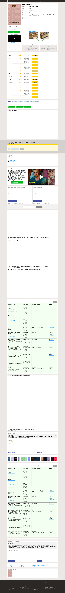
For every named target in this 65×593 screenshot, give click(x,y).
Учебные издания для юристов (50, 588)
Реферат (30, 20)
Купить (14, 32)
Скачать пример (27, 106)
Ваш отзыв (10, 440)
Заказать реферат (11, 106)
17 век (22, 1)
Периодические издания (49, 587)
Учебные (46, 586)
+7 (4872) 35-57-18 (51, 346)
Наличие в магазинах (12, 162)
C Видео (51, 1)
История (8, 585)
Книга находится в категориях (14, 165)
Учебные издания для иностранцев (37, 588)
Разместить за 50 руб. (12, 201)
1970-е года (11, 566)
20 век (33, 1)
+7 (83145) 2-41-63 (51, 332)
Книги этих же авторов (13, 157)
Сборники (8, 589)
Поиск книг (17, 1)
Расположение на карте (11, 309)
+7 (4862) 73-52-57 (51, 326)
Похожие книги (11, 161)
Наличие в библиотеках (13, 159)
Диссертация (43, 20)
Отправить (40, 452)
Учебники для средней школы (24, 588)
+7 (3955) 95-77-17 (51, 339)
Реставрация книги (32, 31)
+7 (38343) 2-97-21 (51, 354)
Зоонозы (22, 566)
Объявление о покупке (13, 156)
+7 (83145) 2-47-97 (51, 334)
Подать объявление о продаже (39, 189)
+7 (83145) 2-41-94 (51, 333)
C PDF (48, 1)
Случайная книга (42, 1)
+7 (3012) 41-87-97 (51, 367)
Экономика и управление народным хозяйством (38, 586)
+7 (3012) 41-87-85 (51, 368)
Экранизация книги (14, 39)
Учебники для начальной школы (25, 583)
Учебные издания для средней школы (38, 582)
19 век (29, 1)
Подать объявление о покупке (13, 189)
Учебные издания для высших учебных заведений (13, 584)
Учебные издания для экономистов (25, 586)
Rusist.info (11, 1)
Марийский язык (35, 589)
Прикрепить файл (12, 452)
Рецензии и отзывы (12, 160)
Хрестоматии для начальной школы (12, 582)
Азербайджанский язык (48, 583)
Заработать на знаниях (34, 101)
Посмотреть (35, 55)
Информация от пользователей (14, 163)
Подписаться (38, 206)
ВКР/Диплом (38, 20)
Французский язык (48, 582)
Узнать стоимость (19, 106)
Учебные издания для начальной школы (38, 583)
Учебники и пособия (23, 582)
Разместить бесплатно (38, 201)
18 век (26, 1)
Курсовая (34, 20)
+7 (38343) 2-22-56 (51, 353)
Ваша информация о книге (13, 550)
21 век (37, 1)
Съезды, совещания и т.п (23, 587)
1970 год (10, 565)
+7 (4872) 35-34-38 (51, 347)
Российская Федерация (10, 588)
